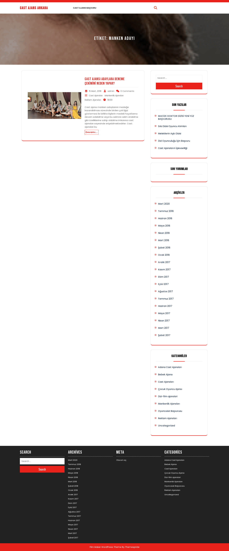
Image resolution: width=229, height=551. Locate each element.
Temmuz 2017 (166, 298)
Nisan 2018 (164, 233)
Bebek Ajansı (165, 374)
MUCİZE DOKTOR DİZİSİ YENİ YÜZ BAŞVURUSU (176, 117)
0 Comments (127, 91)
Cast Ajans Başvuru (84, 7)
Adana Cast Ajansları (170, 367)
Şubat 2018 (164, 247)
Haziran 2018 (165, 218)
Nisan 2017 (164, 320)
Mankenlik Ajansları (114, 95)
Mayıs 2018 (164, 225)
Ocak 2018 (164, 255)
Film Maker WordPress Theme (105, 547)
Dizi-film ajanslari (167, 396)
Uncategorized (166, 425)
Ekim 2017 (163, 276)
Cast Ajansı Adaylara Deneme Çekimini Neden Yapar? (105, 81)
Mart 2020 (164, 203)
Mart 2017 (163, 328)
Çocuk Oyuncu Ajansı (170, 389)
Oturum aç (121, 460)
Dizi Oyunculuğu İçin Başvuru (174, 141)
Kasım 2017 (164, 269)
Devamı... (92, 132)
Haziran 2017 (165, 306)
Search (179, 86)
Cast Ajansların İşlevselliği (172, 148)
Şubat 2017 (164, 335)
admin (111, 91)
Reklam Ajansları (93, 99)
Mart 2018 (163, 240)
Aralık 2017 (164, 262)
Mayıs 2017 (164, 313)
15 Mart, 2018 (95, 91)
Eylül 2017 (163, 284)
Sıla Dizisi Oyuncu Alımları (172, 126)
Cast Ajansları (96, 95)
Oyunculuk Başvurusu (170, 411)
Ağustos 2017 (165, 291)
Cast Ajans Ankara (34, 8)
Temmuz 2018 (166, 211)
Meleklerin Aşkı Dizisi (169, 133)
